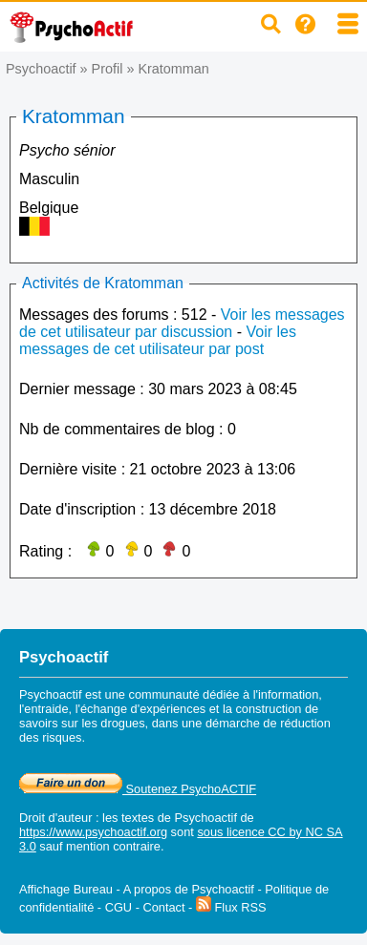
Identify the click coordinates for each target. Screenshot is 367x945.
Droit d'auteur (55, 817)
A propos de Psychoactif (188, 889)
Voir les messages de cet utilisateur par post (157, 340)
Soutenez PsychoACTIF (137, 789)
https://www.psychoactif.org (93, 832)
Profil (107, 68)
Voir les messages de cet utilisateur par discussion (182, 323)
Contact (163, 907)
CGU (118, 907)
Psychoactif (41, 68)
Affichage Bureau (66, 889)
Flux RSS (231, 907)
